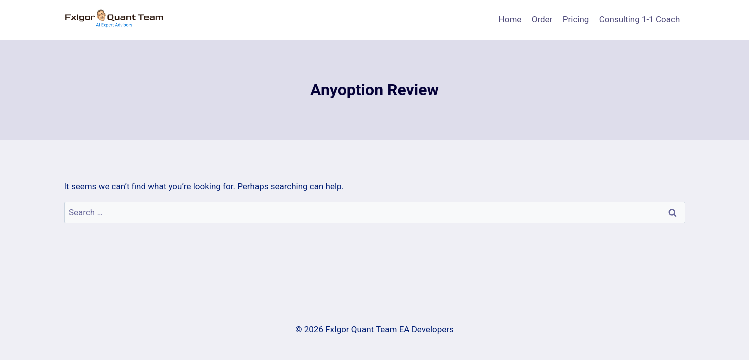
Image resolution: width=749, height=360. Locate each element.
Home (510, 19)
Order (542, 19)
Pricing (576, 19)
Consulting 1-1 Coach (639, 19)
